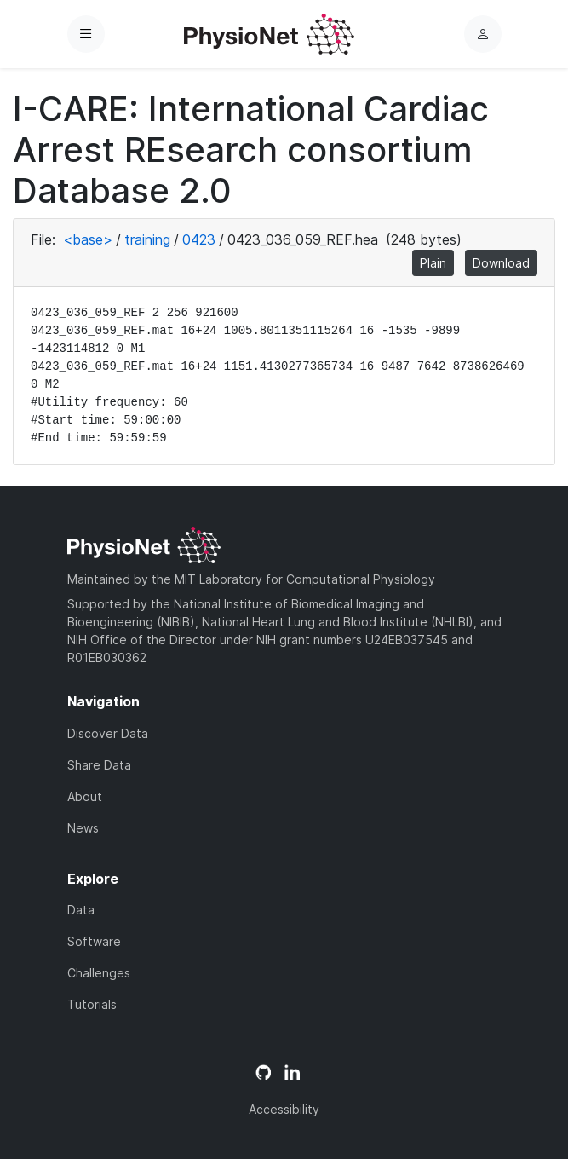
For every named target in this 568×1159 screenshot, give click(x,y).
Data (81, 909)
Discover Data (107, 733)
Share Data (99, 765)
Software (94, 941)
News (83, 828)
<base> (87, 239)
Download (501, 263)
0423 (198, 239)
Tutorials (92, 1004)
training (147, 239)
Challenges (98, 973)
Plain (433, 263)
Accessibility (284, 1109)
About (84, 796)
